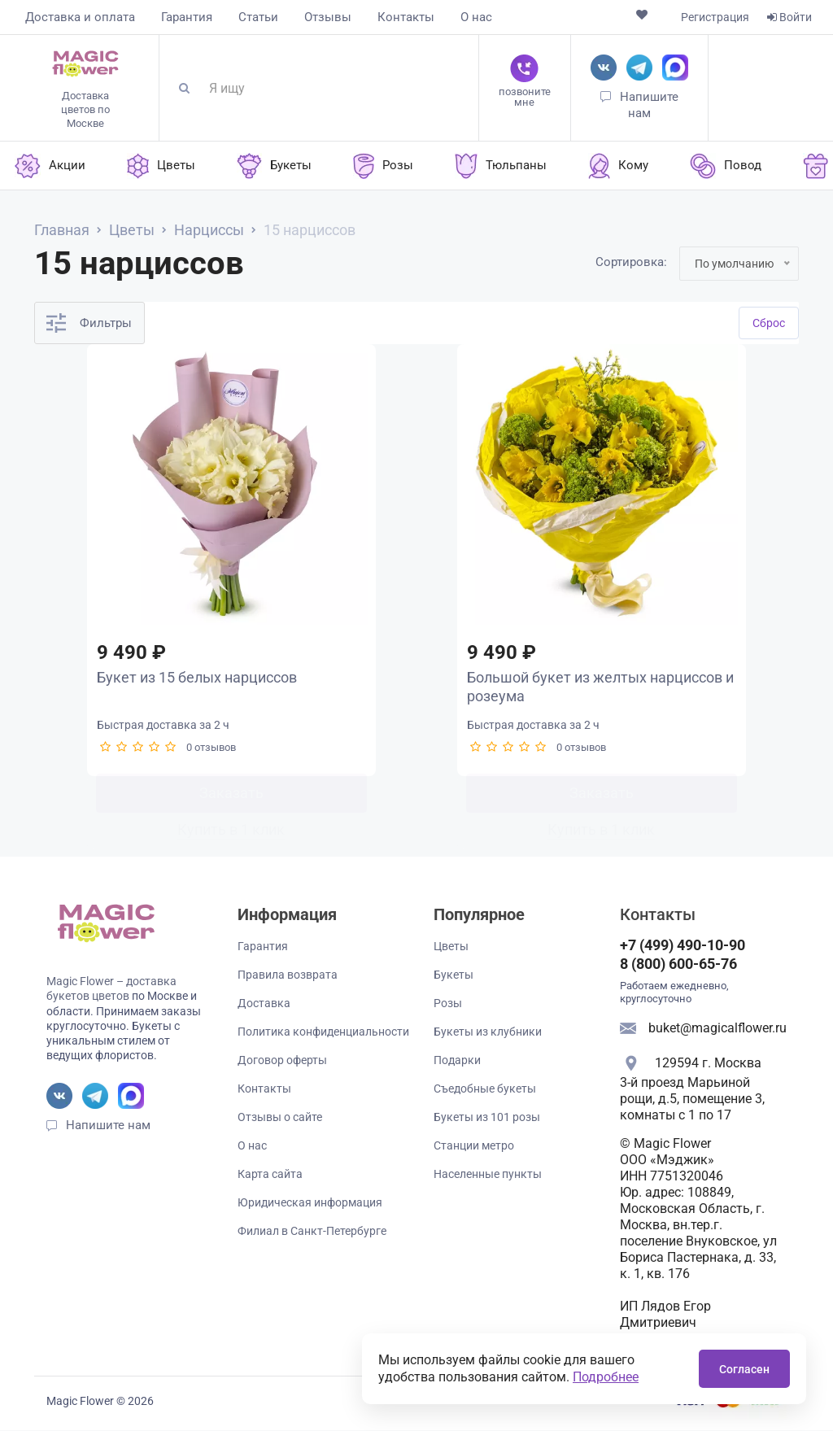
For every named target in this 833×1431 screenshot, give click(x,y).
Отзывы (327, 17)
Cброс (768, 322)
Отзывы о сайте (280, 1117)
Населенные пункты (488, 1174)
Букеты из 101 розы (487, 1117)
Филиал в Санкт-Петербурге (312, 1231)
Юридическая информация (310, 1203)
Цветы (451, 946)
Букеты (453, 975)
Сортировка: (631, 262)
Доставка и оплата (80, 17)
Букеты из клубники (488, 1032)
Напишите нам (108, 1126)
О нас (476, 17)
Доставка (264, 1003)
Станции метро (474, 1146)
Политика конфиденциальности (323, 1032)
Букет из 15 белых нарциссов (196, 678)
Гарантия (186, 17)
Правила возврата (288, 975)
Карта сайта (270, 1174)
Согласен (744, 1369)
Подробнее (606, 1377)
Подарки (457, 1060)
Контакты (405, 17)
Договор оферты (282, 1060)
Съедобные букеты (485, 1089)
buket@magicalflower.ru (717, 1028)
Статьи (258, 17)
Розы (448, 1003)
